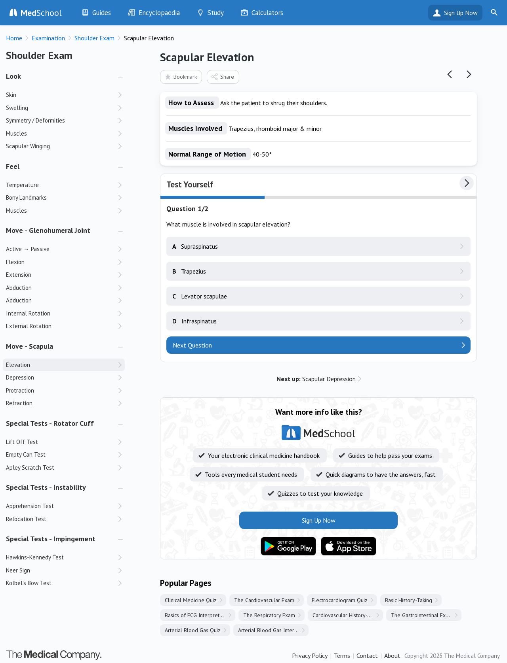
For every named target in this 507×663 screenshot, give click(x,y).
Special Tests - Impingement (50, 538)
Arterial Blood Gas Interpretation (273, 630)
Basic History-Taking (408, 600)
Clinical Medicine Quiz (191, 600)
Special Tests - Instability (46, 487)
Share (222, 76)
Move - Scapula (29, 346)
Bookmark (180, 76)
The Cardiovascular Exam (264, 600)
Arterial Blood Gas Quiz (193, 630)
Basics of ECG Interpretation (198, 615)
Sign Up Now (461, 13)
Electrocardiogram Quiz (340, 600)
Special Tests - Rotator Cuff (50, 423)
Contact (367, 655)
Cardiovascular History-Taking (348, 615)
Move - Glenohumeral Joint (48, 230)
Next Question (192, 345)
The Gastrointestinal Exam (422, 615)
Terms (342, 655)
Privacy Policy (310, 655)
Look (13, 76)
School (41, 12)
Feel (12, 166)
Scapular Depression (316, 379)
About (392, 655)
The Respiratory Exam (269, 615)
